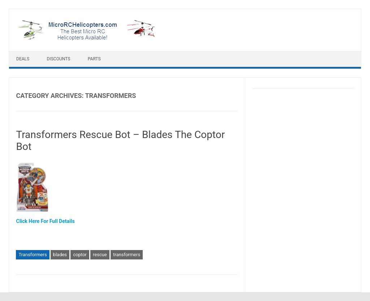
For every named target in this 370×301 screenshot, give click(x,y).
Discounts (58, 58)
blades (60, 254)
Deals (22, 58)
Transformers (32, 254)
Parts (94, 58)
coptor (79, 254)
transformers (126, 254)
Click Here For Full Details (45, 221)
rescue (100, 254)
